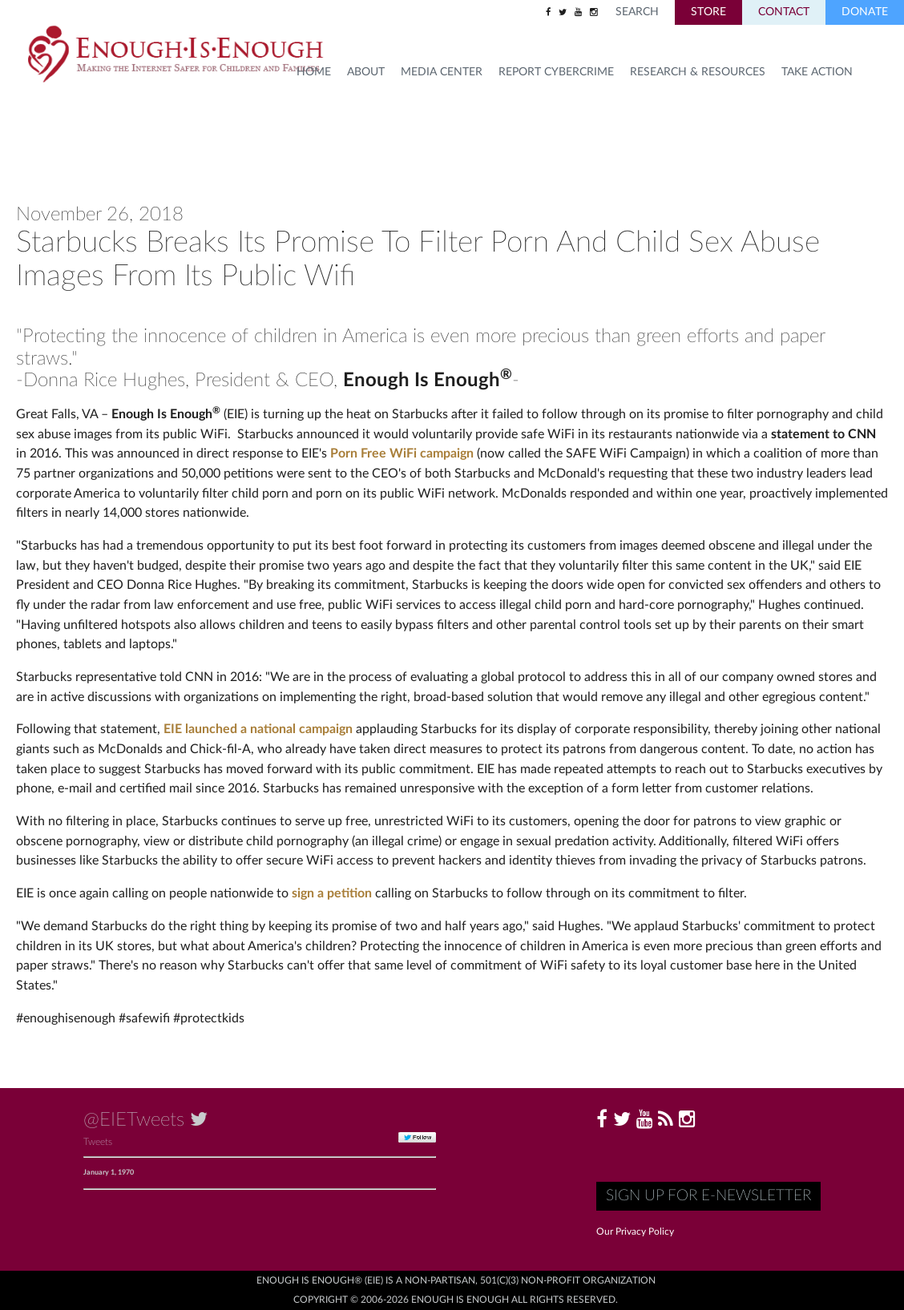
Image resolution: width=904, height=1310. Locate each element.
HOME (314, 72)
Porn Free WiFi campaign (402, 453)
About (366, 72)
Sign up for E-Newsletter (708, 1195)
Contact (783, 12)
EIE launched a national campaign (258, 729)
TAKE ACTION (817, 72)
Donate (864, 12)
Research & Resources (697, 72)
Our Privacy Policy (635, 1231)
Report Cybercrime (556, 72)
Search (637, 12)
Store (708, 12)
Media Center (441, 72)
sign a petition (332, 893)
